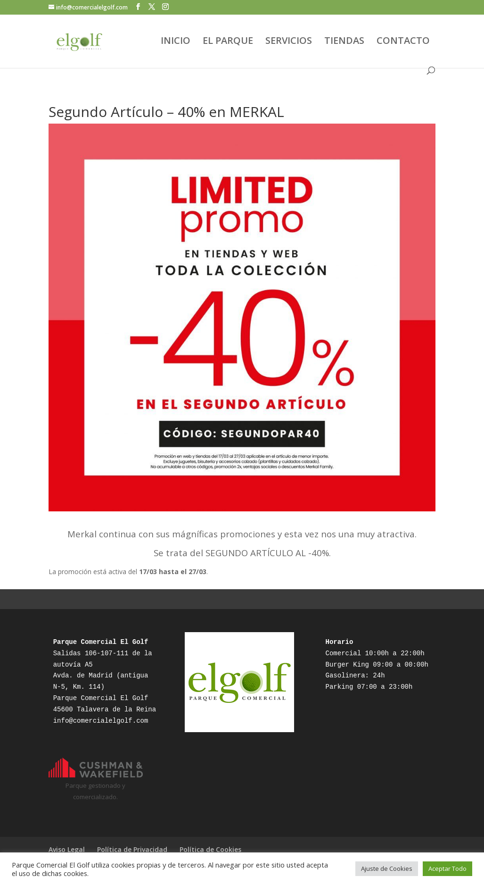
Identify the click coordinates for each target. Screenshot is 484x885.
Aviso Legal (67, 849)
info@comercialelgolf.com (100, 721)
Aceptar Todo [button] (447, 868)
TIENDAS (344, 42)
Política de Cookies (210, 849)
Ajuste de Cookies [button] (386, 868)
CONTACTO (403, 42)
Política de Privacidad (132, 849)
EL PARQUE (228, 42)
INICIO (175, 42)
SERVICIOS (288, 42)
